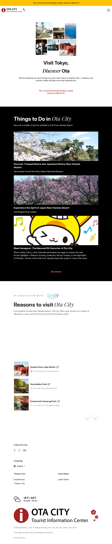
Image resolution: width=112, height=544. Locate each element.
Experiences (19, 479)
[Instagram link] (19, 450)
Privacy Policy (19, 538)
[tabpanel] (56, 386)
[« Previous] (88, 418)
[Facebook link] (15, 450)
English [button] (19, 466)
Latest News (63, 479)
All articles (56, 271)
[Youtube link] (24, 450)
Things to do (19, 483)
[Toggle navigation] (108, 10)
